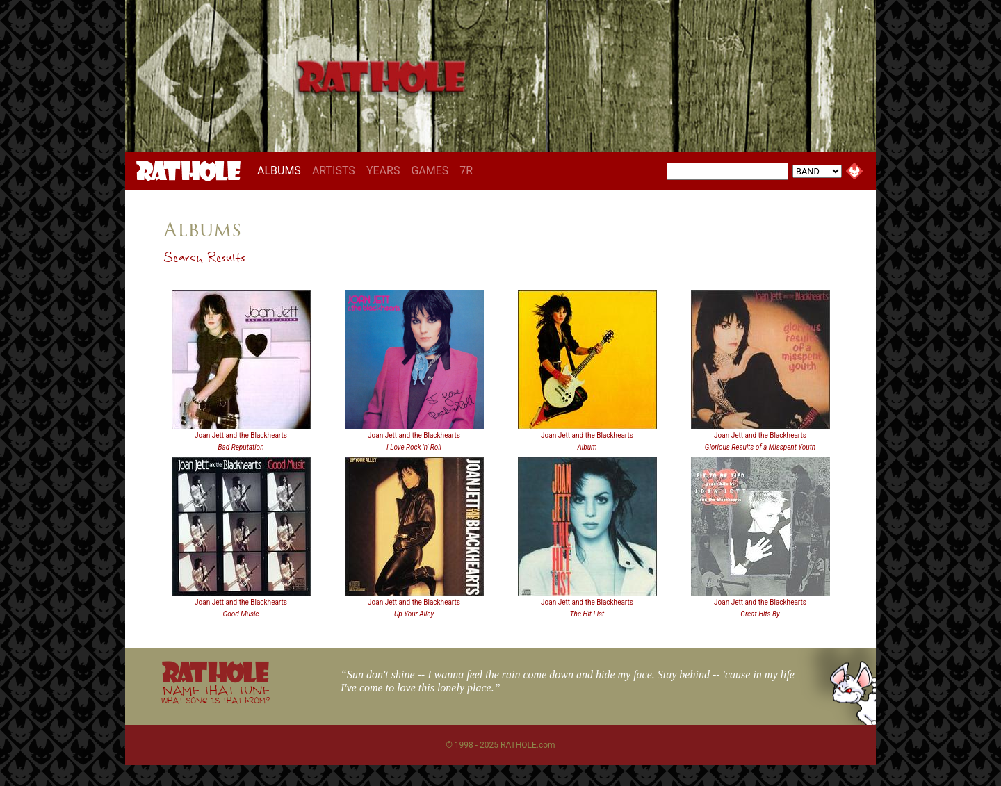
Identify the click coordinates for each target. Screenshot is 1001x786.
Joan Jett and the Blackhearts (241, 435)
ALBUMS (282, 170)
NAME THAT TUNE (215, 694)
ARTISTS (333, 170)
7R (466, 170)
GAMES (429, 170)
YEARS (383, 170)
